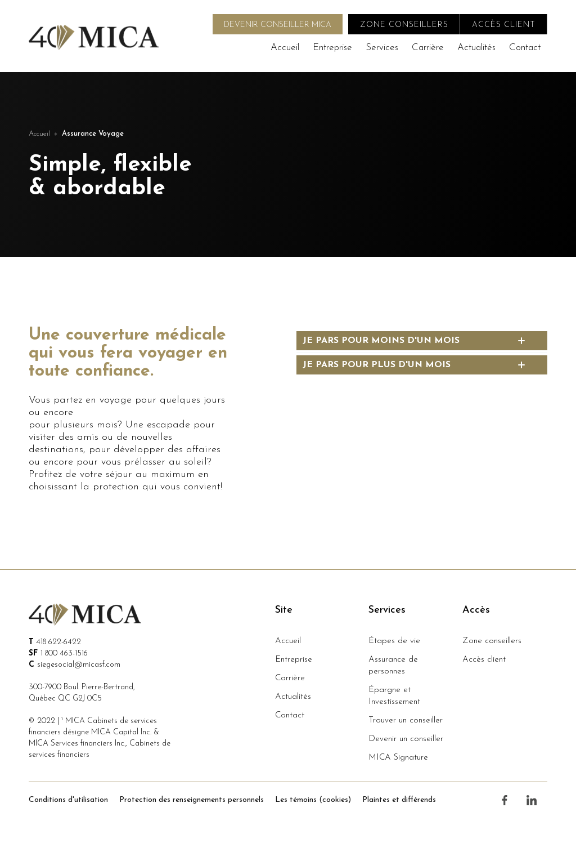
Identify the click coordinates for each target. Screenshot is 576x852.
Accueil (285, 47)
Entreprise (332, 47)
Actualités (476, 47)
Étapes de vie (394, 641)
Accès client (484, 659)
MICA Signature (398, 757)
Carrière (428, 47)
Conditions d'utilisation (68, 800)
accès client (504, 25)
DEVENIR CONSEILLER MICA (277, 25)
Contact (525, 47)
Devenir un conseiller (405, 739)
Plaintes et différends (399, 800)
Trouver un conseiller (405, 720)
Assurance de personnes (393, 665)
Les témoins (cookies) (313, 800)
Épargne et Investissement (394, 696)
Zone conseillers (491, 641)
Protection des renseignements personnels (191, 800)
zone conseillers (404, 25)
